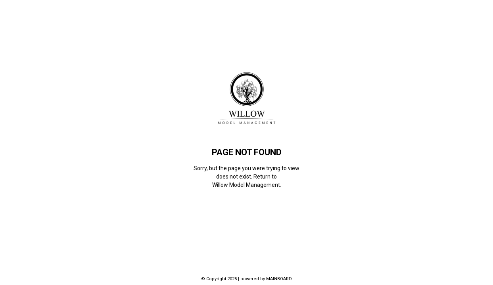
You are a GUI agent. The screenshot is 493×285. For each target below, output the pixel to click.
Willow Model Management (246, 185)
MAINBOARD (279, 278)
